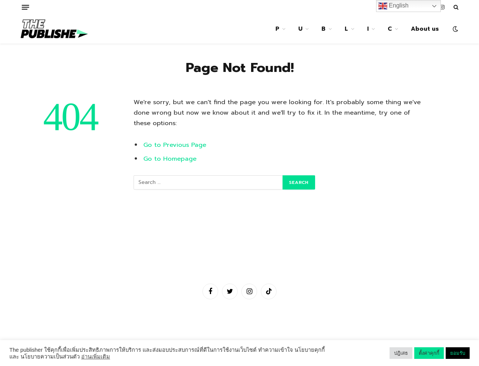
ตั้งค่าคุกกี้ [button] (429, 353)
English (393, 5)
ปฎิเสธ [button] (401, 353)
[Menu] (25, 7)
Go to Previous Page (174, 144)
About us (425, 29)
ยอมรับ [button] (457, 353)
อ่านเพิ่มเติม (95, 357)
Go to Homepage (170, 158)
